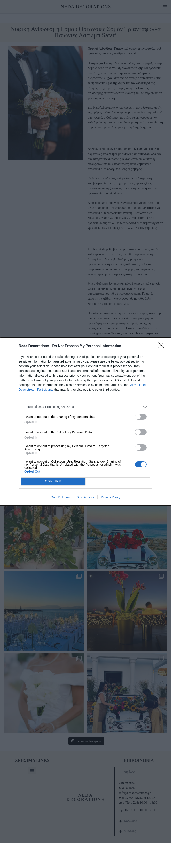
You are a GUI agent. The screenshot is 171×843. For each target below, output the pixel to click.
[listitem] (85, 407)
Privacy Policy (110, 497)
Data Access (85, 497)
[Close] (162, 346)
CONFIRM (53, 481)
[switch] (141, 417)
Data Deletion (60, 497)
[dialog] (85, 422)
